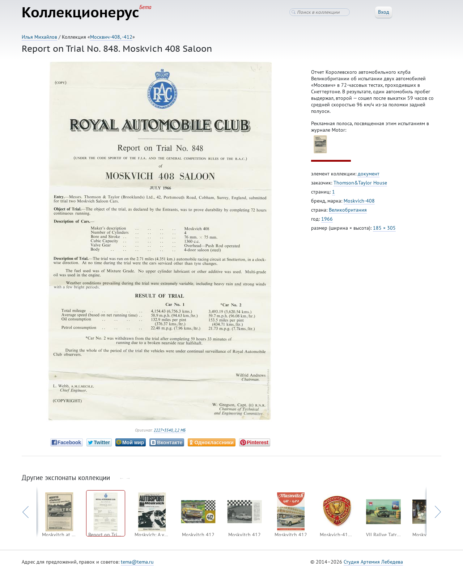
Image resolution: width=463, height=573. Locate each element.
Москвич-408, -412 (111, 37)
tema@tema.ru (137, 562)
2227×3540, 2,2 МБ (170, 430)
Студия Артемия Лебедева (373, 562)
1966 (327, 219)
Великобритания (348, 210)
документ (368, 173)
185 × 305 (384, 228)
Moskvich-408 (359, 201)
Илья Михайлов (39, 37)
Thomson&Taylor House (360, 182)
